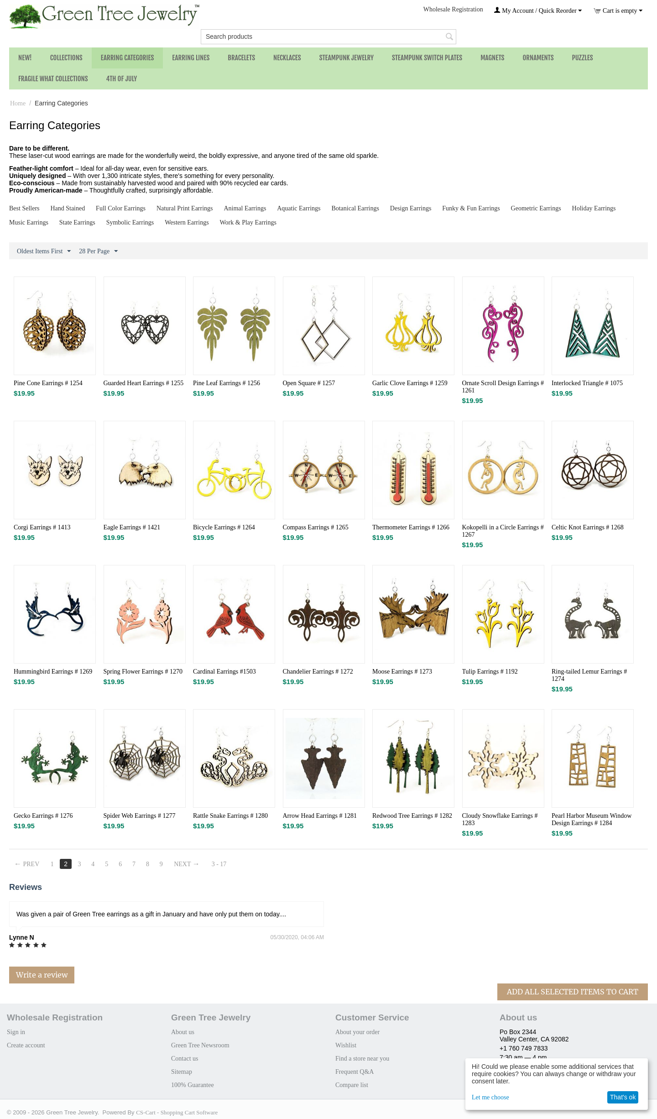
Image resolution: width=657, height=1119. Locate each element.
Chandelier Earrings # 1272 (318, 671)
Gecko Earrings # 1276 (43, 815)
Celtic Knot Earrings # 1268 (588, 527)
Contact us (184, 1058)
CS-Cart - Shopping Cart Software (177, 1112)
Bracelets (241, 57)
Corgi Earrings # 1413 (42, 527)
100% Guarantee (192, 1085)
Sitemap (181, 1071)
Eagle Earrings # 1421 (132, 527)
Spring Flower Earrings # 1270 (143, 671)
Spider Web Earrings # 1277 (140, 815)
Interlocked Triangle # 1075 (587, 383)
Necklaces (287, 57)
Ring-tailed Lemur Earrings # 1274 (589, 675)
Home (18, 103)
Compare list (351, 1085)
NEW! (25, 57)
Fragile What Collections (53, 78)
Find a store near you (362, 1058)
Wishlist (345, 1045)
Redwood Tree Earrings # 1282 (412, 815)
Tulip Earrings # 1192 (490, 671)
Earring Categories (127, 57)
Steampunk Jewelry (346, 57)
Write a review (42, 974)
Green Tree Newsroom (200, 1045)
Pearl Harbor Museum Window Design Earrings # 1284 (591, 819)
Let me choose (490, 1097)
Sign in (16, 1032)
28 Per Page (98, 251)
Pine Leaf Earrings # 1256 (226, 383)
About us (182, 1032)
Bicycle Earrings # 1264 (224, 527)
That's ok (623, 1097)
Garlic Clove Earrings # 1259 (410, 383)
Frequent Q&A (354, 1071)
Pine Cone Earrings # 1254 (48, 383)
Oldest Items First (44, 251)
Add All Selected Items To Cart (572, 991)
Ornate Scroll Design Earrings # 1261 (503, 387)
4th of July (121, 78)
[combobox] (328, 36)
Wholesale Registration (453, 9)
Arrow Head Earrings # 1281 (320, 815)
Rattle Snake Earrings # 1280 (230, 815)
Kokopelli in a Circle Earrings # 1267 (503, 531)
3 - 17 (219, 864)
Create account (26, 1045)
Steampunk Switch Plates (427, 57)
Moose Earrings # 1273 (402, 671)
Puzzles (582, 57)
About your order (357, 1032)
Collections (66, 57)
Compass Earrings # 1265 (316, 527)
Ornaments (537, 57)
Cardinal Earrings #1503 (224, 671)
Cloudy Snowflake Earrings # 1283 (500, 819)
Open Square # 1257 (309, 383)
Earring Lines (190, 57)
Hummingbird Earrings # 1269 (53, 671)
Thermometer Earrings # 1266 (410, 527)
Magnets (492, 57)
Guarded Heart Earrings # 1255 (144, 383)
